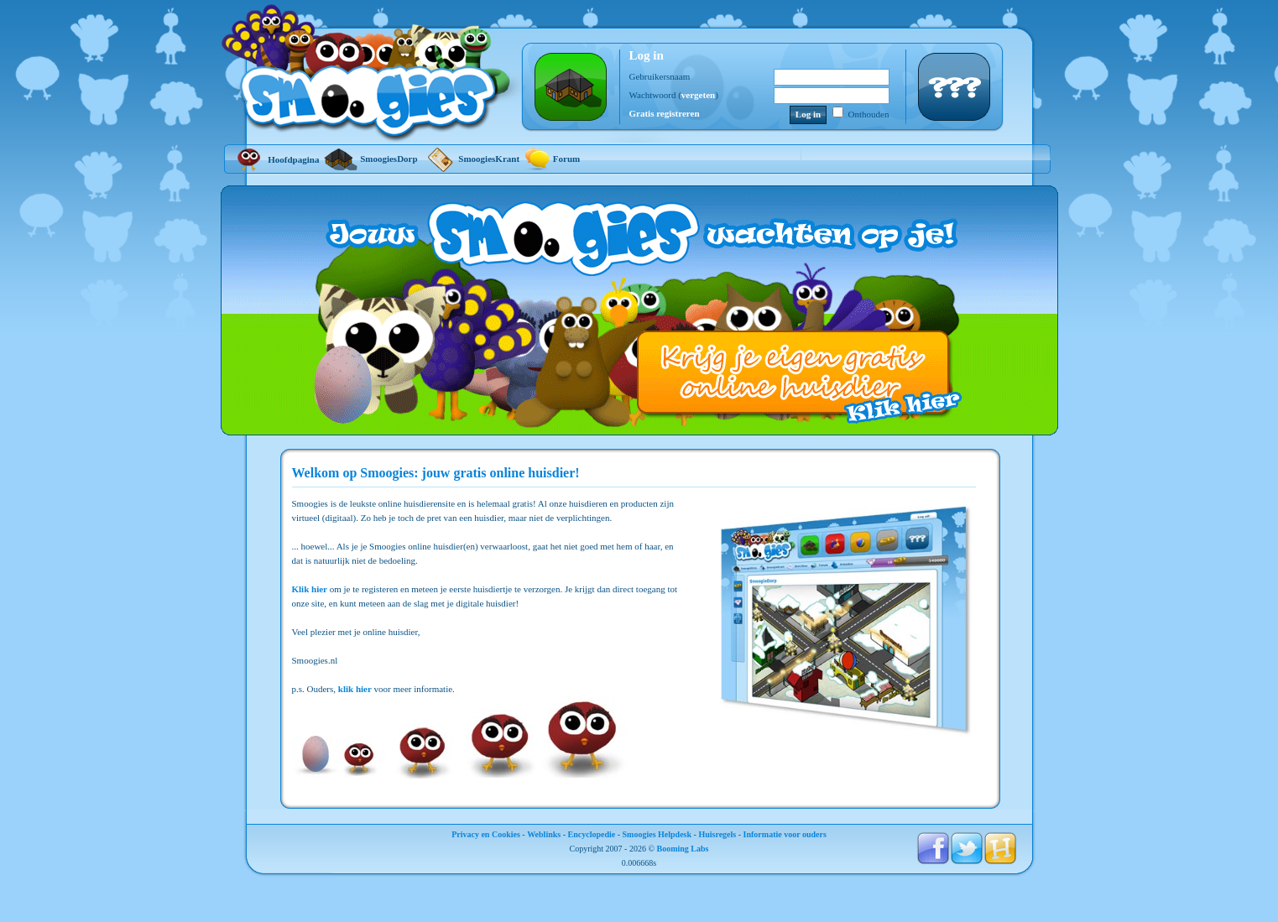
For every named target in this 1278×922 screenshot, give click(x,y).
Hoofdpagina (276, 159)
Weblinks (544, 834)
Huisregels (717, 834)
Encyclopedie (592, 834)
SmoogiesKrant (471, 159)
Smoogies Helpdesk (657, 834)
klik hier (355, 689)
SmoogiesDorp (370, 159)
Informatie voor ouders (785, 834)
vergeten (698, 95)
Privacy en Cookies (485, 834)
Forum (552, 159)
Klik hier (309, 589)
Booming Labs (683, 848)
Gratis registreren (664, 113)
